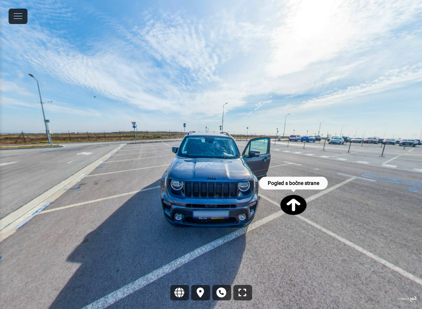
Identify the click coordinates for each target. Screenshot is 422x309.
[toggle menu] (18, 16)
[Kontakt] (221, 292)
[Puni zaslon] (242, 292)
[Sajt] (179, 292)
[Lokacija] (200, 292)
